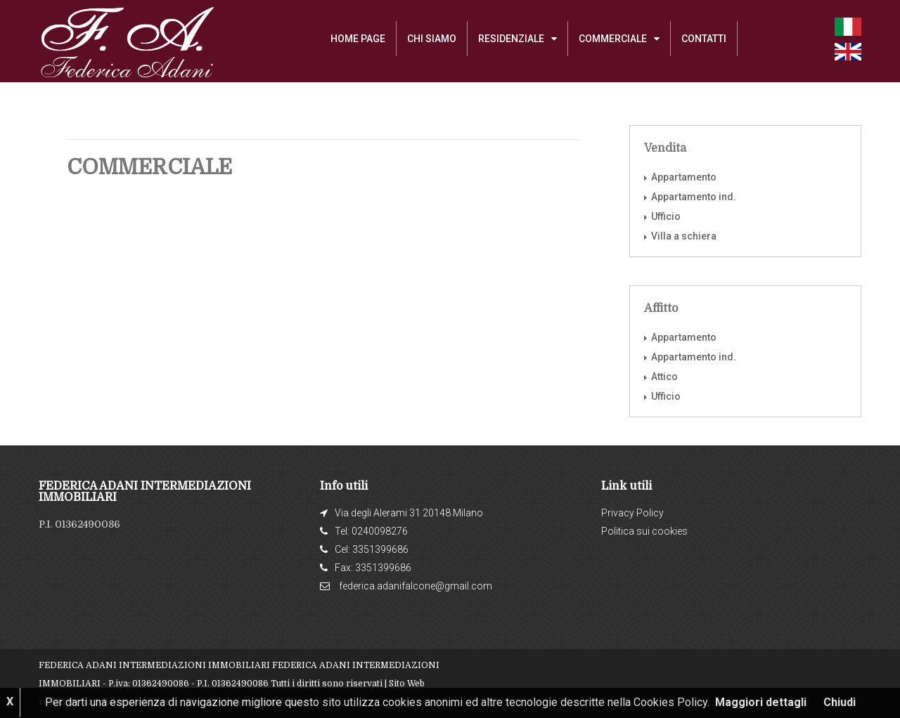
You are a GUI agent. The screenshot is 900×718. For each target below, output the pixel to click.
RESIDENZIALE (511, 38)
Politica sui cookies (644, 531)
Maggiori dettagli (760, 702)
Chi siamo (431, 38)
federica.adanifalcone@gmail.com (415, 586)
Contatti (703, 38)
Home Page (357, 38)
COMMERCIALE (613, 38)
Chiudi (839, 702)
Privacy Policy (632, 512)
